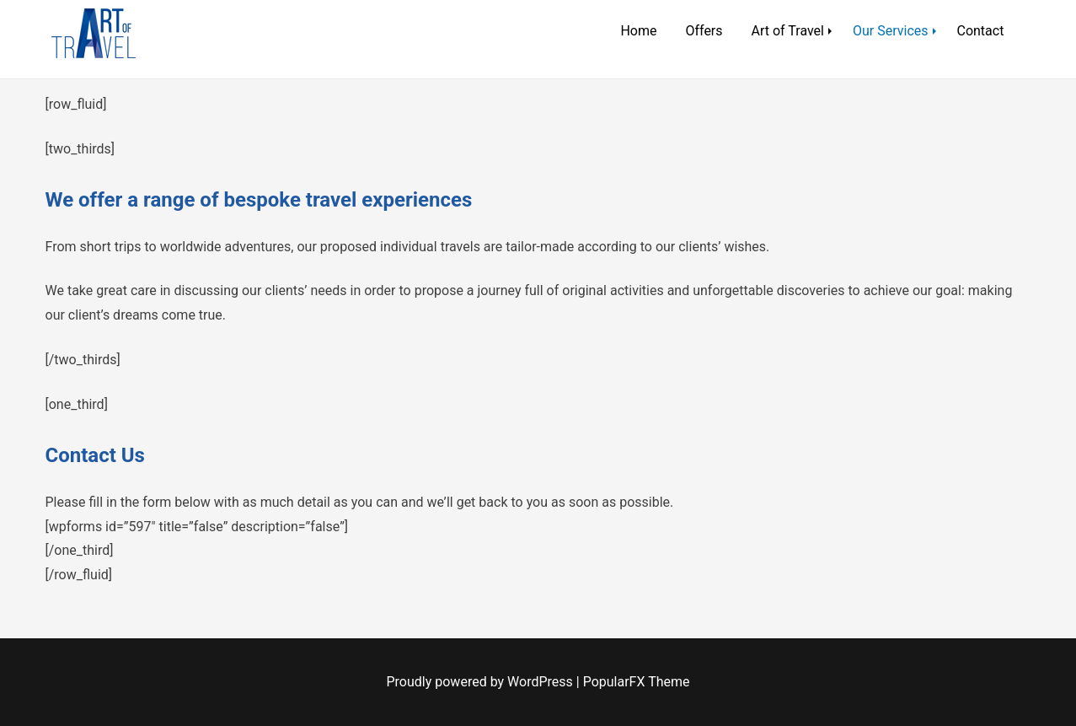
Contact (980, 31)
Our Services (891, 31)
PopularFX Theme (636, 682)
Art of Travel (788, 31)
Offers (703, 31)
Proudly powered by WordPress (481, 682)
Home (638, 31)
